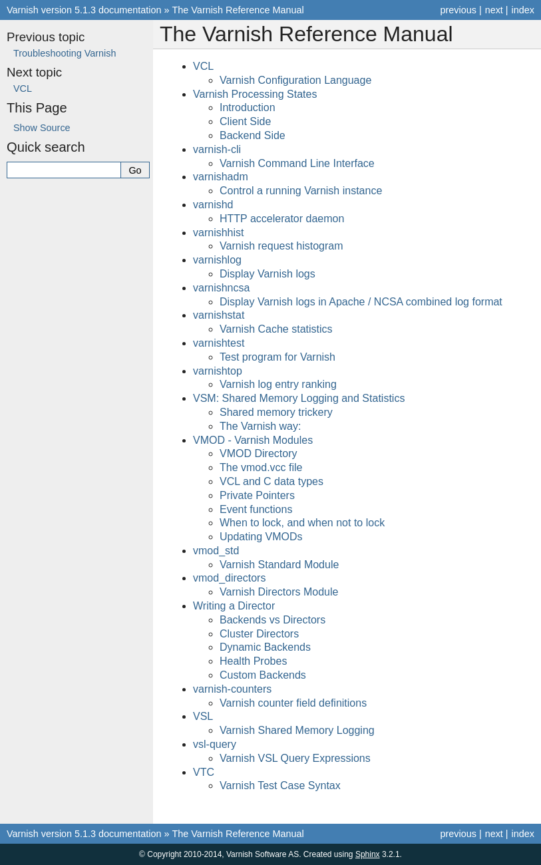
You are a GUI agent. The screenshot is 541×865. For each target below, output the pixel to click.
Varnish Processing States (255, 94)
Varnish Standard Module (279, 564)
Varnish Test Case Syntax (280, 785)
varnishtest (218, 343)
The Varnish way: (260, 426)
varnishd (213, 204)
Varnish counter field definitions (293, 703)
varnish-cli (217, 149)
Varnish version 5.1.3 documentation (84, 10)
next (494, 10)
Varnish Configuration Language (295, 80)
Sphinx (367, 854)
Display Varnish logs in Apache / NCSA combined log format (361, 301)
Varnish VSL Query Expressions (295, 758)
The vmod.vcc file (261, 467)
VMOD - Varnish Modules (253, 440)
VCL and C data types (271, 481)
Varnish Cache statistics (276, 329)
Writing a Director (234, 605)
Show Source (42, 127)
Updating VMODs (261, 536)
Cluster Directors (259, 633)
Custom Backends (263, 675)
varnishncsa (221, 287)
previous (458, 10)
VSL (203, 716)
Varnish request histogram (281, 246)
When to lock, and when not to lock (302, 522)
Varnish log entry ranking (278, 384)
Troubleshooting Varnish (64, 53)
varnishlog (217, 259)
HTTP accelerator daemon (282, 218)
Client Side (245, 121)
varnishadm (220, 176)
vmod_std (216, 550)
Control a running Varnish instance (301, 190)
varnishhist (218, 232)
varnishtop (217, 371)
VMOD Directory (258, 453)
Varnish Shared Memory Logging (297, 730)
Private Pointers (257, 495)
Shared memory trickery (276, 412)
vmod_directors (229, 578)
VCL (203, 66)
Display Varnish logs (267, 273)
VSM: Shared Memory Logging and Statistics (299, 398)
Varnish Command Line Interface (297, 163)
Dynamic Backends (265, 647)
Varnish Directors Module (279, 592)
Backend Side (252, 135)
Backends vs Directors (272, 619)
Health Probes (253, 661)
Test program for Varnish (277, 357)
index (523, 10)
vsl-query (214, 744)
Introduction (247, 107)
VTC (203, 772)
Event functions (256, 509)
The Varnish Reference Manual (238, 10)
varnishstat (218, 315)
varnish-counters (232, 689)
